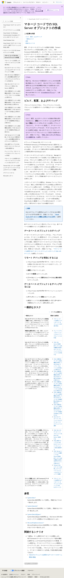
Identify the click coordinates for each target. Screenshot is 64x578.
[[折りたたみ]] (20, 17)
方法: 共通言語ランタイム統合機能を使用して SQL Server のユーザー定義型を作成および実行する (58, 410)
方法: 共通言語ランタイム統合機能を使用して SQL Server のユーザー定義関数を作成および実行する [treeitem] (12, 120)
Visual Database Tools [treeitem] (8, 40)
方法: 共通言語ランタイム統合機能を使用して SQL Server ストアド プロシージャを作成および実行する (58, 364)
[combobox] (11, 21)
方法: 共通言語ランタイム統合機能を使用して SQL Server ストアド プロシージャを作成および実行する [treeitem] (12, 94)
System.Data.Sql (32, 506)
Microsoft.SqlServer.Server (35, 523)
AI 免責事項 (4, 574)
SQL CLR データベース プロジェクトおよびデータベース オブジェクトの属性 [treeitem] (12, 70)
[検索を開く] (54, 2)
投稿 (29, 574)
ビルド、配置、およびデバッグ (34, 36)
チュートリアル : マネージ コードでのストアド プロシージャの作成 (58, 334)
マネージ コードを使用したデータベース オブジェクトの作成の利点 (58, 322)
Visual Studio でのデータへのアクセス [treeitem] (12, 26)
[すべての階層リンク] (25, 19)
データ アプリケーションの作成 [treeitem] (11, 30)
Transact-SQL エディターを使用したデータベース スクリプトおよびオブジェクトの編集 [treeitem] (11, 167)
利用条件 (30, 577)
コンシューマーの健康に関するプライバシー (13, 577)
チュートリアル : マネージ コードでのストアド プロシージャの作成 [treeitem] (12, 153)
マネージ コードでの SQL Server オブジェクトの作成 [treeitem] (12, 56)
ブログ (22, 574)
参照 (27, 41)
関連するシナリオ (30, 43)
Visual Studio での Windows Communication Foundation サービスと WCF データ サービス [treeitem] (11, 35)
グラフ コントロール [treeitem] (8, 173)
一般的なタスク (30, 39)
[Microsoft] (3, 2)
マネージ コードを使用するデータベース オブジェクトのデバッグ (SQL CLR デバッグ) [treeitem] (12, 160)
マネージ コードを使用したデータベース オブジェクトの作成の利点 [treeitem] (12, 62)
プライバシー (35, 574)
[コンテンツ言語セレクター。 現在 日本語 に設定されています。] (4, 570)
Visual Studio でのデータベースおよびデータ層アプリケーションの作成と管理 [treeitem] (12, 45)
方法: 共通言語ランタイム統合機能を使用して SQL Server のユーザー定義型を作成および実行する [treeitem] (12, 129)
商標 (36, 577)
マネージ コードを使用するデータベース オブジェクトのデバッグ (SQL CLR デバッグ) (43, 251)
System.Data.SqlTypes (33, 514)
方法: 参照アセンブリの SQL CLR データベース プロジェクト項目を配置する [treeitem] (12, 146)
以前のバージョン (14, 574)
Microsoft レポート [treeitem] (8, 176)
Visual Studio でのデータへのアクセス (39, 19)
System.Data (31, 498)
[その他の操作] (61, 19)
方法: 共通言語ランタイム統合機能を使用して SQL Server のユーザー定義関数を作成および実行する (58, 398)
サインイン (59, 2)
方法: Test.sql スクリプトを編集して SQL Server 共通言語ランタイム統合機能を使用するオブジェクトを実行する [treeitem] (12, 138)
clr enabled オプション (48, 92)
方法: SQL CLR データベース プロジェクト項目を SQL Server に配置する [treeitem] (12, 86)
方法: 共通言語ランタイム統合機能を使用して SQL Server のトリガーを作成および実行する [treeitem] (12, 110)
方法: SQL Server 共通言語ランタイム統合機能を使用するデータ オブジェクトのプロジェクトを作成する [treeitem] (13, 78)
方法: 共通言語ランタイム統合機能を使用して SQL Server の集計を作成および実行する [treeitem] (12, 102)
